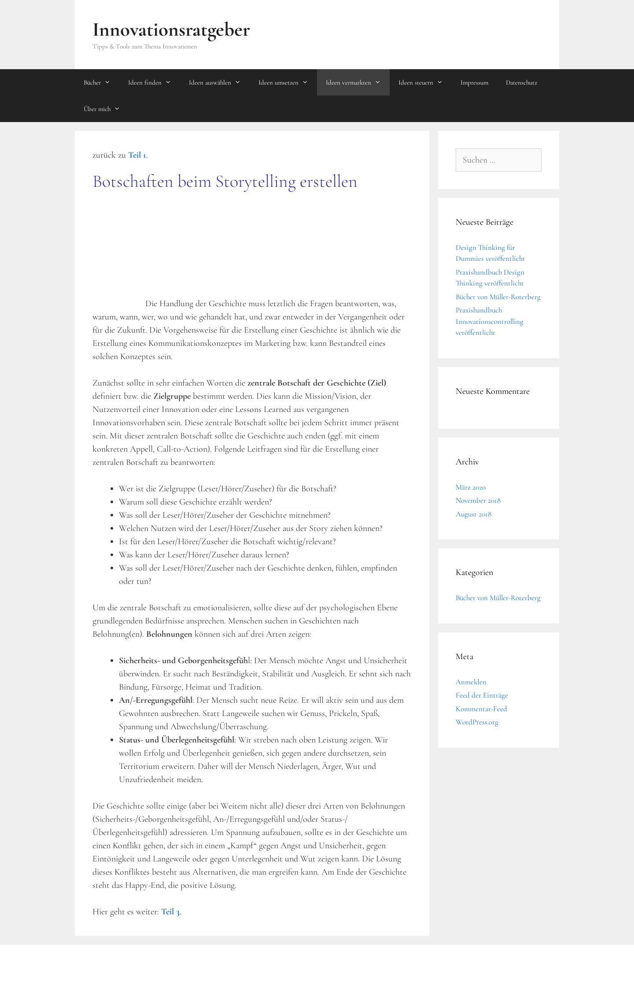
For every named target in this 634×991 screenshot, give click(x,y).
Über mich (106, 109)
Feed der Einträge (482, 695)
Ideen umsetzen (287, 82)
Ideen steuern (425, 82)
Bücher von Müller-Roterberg (498, 296)
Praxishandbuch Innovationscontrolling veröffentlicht (489, 321)
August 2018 (473, 514)
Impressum (474, 82)
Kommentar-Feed (481, 708)
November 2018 (478, 500)
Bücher (101, 82)
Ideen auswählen (219, 82)
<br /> (118, 253)
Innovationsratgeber (171, 29)
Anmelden (471, 682)
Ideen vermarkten (358, 82)
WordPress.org (477, 722)
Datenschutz (521, 82)
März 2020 (471, 487)
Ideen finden (154, 82)
